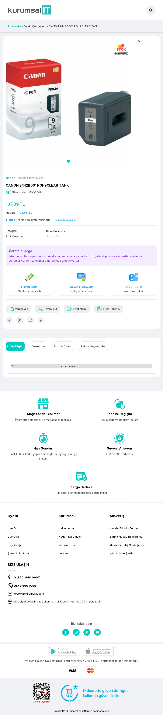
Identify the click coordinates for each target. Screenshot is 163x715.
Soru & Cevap (63, 347)
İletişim (63, 554)
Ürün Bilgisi (15, 347)
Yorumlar (38, 347)
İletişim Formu (68, 546)
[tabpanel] (68, 102)
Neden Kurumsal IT (71, 537)
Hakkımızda (66, 529)
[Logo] (30, 10)
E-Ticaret (72, 712)
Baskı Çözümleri (56, 231)
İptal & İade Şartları (122, 554)
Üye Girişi (14, 537)
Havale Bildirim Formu (124, 529)
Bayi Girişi (14, 546)
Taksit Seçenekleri (93, 347)
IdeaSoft (59, 712)
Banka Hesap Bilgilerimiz (126, 537)
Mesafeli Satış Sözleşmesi (127, 546)
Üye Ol (12, 529)
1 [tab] (68, 161)
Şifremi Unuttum (18, 554)
